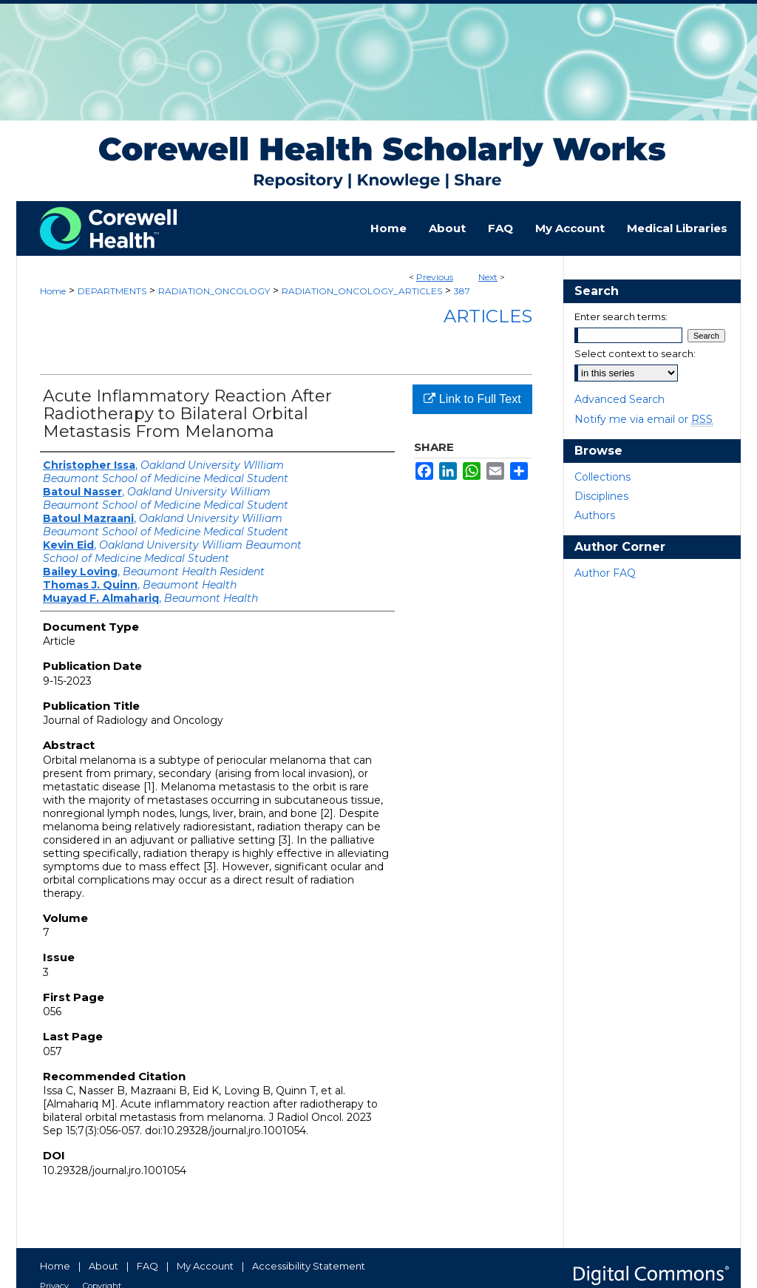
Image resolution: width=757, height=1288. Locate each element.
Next (488, 276)
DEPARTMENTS (112, 290)
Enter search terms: (621, 316)
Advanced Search (619, 399)
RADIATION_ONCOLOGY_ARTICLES (362, 290)
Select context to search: (635, 353)
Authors (594, 515)
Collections (602, 477)
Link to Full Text (472, 399)
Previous (434, 276)
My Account (205, 1266)
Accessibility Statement (308, 1266)
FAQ (147, 1266)
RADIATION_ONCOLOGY (214, 290)
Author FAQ (605, 573)
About (103, 1266)
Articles (488, 316)
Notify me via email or (643, 419)
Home (53, 290)
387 (462, 290)
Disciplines (601, 496)
